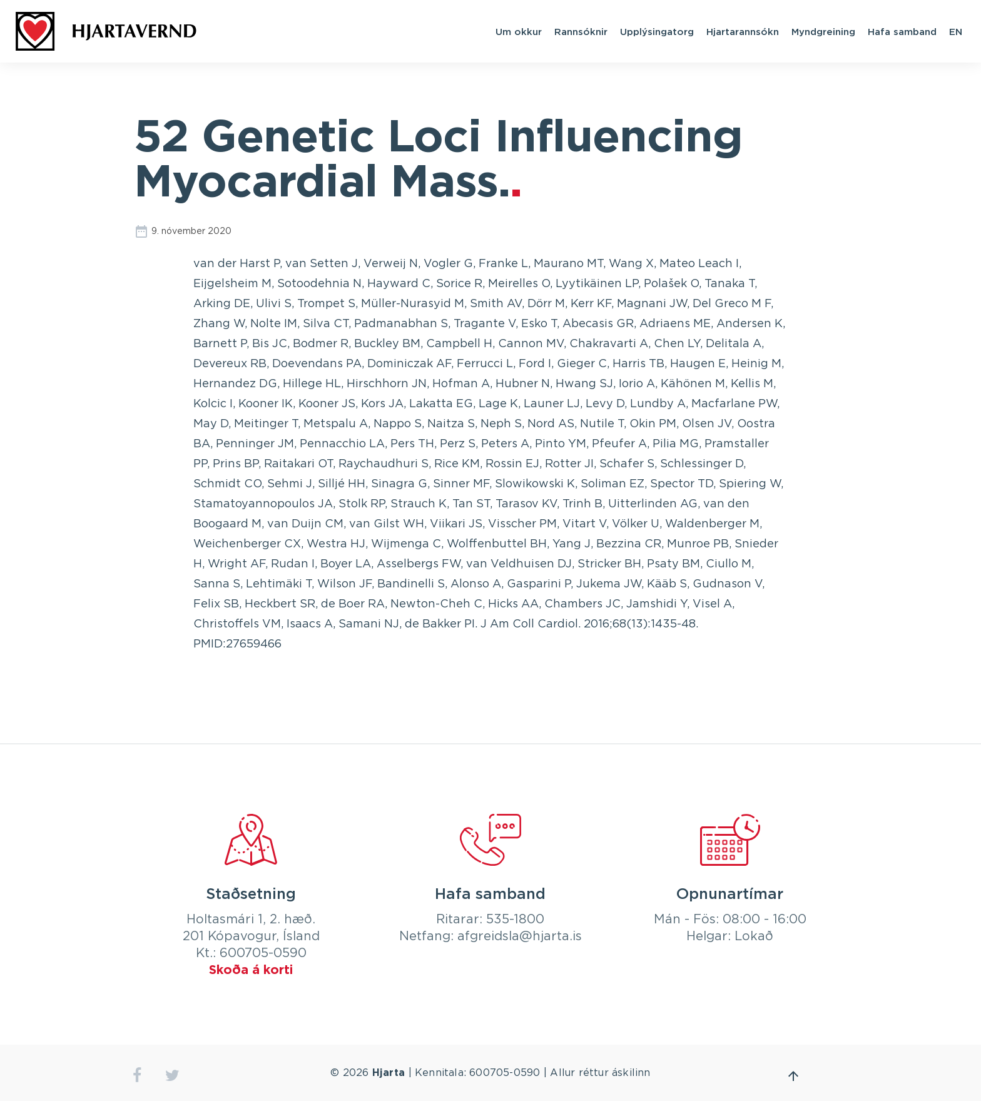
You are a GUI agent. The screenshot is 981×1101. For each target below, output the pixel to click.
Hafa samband (902, 31)
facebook (137, 1076)
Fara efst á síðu (793, 1076)
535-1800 (515, 919)
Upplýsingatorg (657, 31)
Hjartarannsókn (742, 31)
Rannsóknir (580, 31)
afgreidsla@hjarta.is (519, 936)
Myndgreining (823, 31)
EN (955, 31)
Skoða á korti (251, 970)
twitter (172, 1076)
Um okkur (519, 31)
